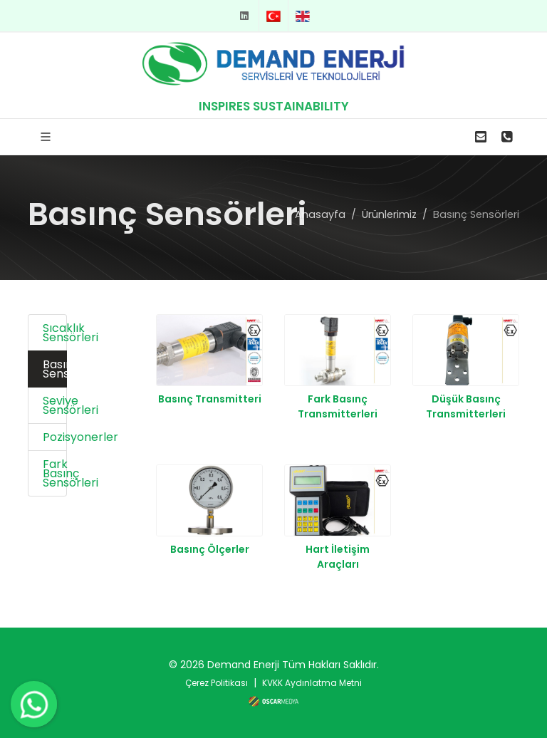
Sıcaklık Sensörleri (55, 332)
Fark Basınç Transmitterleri (337, 406)
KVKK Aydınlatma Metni (312, 683)
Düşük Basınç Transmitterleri (466, 406)
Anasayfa (320, 214)
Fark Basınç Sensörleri (55, 473)
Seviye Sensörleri (55, 405)
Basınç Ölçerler (209, 549)
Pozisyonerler (55, 437)
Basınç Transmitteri (209, 399)
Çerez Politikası (216, 683)
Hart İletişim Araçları (338, 556)
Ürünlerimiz (389, 214)
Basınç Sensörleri (55, 369)
